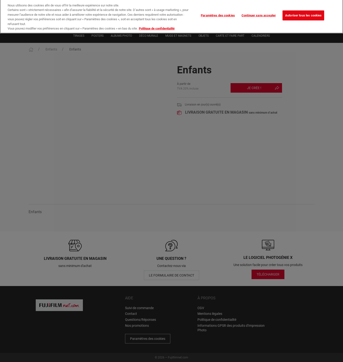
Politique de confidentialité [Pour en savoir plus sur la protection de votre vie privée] (157, 25)
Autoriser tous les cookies (303, 12)
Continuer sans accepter (259, 12)
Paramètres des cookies (218, 12)
